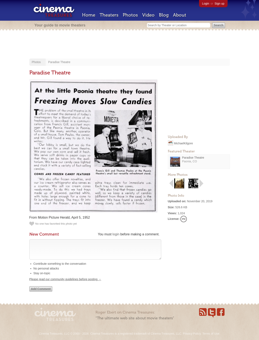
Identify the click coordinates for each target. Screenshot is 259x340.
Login (205, 3)
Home (88, 15)
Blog (164, 15)
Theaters (109, 15)
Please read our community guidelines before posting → (65, 283)
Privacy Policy (192, 333)
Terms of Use (210, 333)
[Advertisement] (129, 45)
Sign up (219, 3)
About (179, 15)
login (115, 234)
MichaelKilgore (183, 143)
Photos (130, 15)
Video (148, 15)
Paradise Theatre (59, 62)
